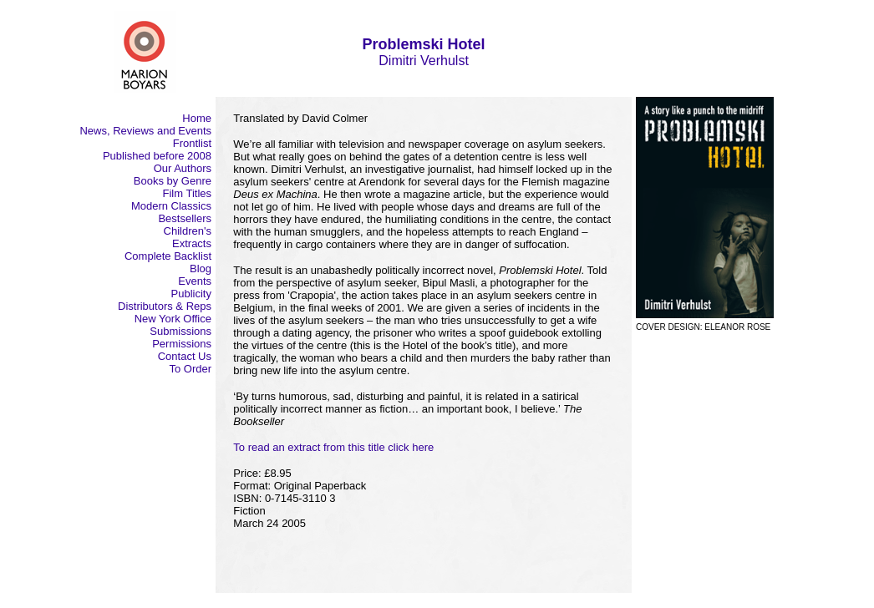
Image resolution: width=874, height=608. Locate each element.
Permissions (181, 343)
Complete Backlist (167, 256)
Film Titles (187, 193)
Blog (200, 268)
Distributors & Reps (164, 306)
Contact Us (184, 356)
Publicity (191, 293)
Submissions (180, 331)
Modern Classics (171, 206)
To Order (190, 368)
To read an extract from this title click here (333, 447)
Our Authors (182, 168)
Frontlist (192, 143)
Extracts (191, 243)
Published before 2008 (157, 155)
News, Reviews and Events (145, 130)
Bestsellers (184, 218)
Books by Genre (172, 181)
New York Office (173, 318)
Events (194, 281)
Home (196, 118)
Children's (187, 231)
